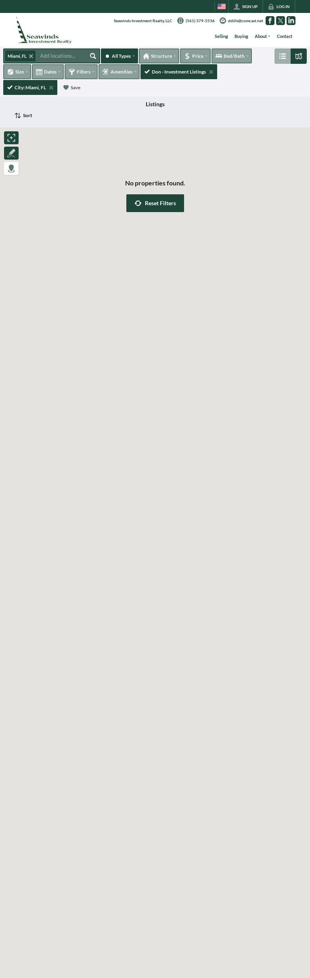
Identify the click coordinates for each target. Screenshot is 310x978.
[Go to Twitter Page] (280, 20)
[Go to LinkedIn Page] (291, 20)
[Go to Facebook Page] (270, 20)
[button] (155, 203)
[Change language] (221, 6)
